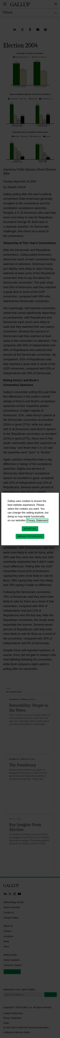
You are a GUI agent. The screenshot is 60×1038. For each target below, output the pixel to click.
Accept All (30, 529)
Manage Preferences (30, 536)
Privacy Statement (37, 520)
